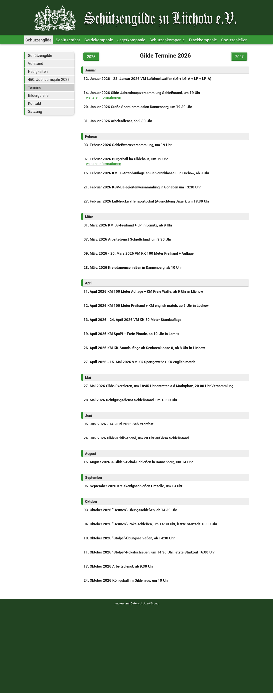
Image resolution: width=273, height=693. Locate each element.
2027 (239, 56)
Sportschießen (234, 40)
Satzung (35, 111)
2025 (91, 56)
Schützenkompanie (167, 40)
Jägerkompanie (131, 40)
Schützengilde (38, 40)
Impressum (122, 603)
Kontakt (34, 103)
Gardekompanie (98, 40)
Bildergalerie (38, 95)
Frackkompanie (203, 40)
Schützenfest (68, 40)
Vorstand (35, 63)
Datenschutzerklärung (145, 603)
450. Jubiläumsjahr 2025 (49, 79)
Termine (34, 87)
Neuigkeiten (38, 71)
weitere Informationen (103, 97)
